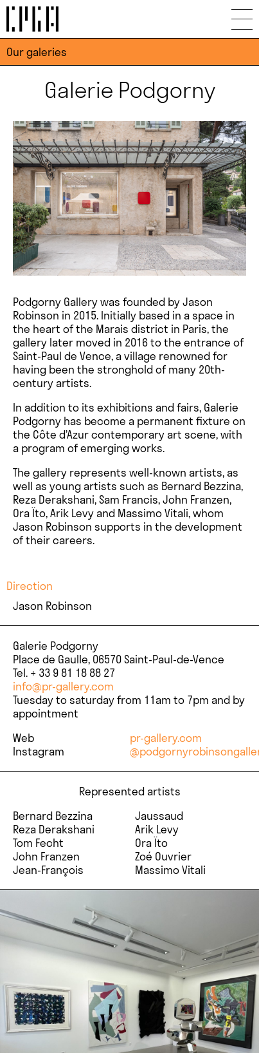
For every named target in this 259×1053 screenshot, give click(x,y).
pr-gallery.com (166, 738)
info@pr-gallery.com (63, 686)
